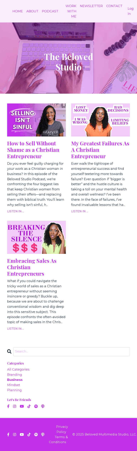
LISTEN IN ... (15, 211)
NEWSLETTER (91, 6)
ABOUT (32, 11)
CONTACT (114, 6)
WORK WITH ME (70, 11)
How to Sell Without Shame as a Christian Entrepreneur (33, 149)
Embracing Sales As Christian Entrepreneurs (32, 267)
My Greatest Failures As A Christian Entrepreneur (100, 149)
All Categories (18, 369)
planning (14, 390)
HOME (17, 11)
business (14, 380)
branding (14, 375)
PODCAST (50, 11)
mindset (13, 385)
